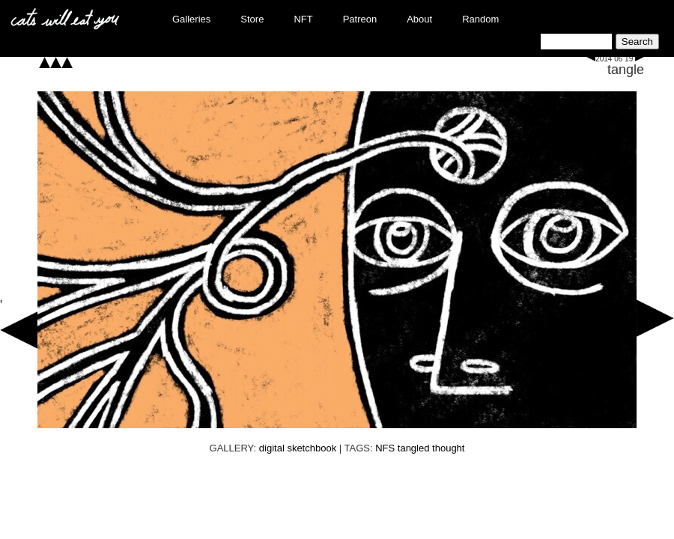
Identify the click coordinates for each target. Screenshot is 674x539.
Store (252, 19)
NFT (303, 19)
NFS (385, 448)
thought (448, 448)
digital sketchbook (297, 448)
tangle (625, 69)
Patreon (360, 19)
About (419, 19)
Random (480, 19)
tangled (414, 448)
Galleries (191, 19)
